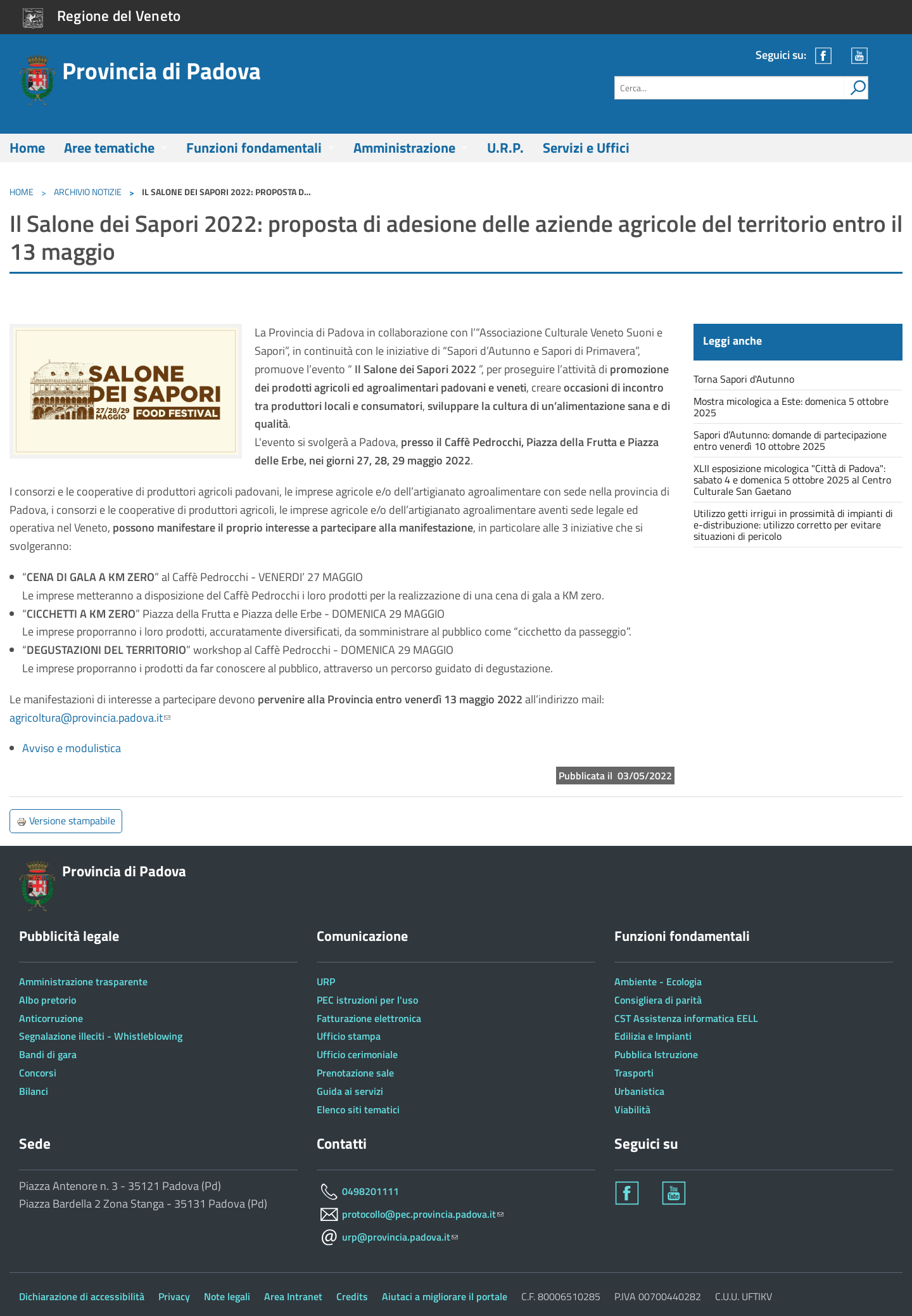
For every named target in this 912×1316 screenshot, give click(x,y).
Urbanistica (639, 1091)
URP (326, 981)
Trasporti (634, 1072)
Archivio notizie (88, 191)
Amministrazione (404, 147)
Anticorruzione (51, 1018)
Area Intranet (293, 1296)
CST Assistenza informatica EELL (686, 1018)
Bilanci (33, 1091)
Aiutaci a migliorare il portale (444, 1296)
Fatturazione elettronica (369, 1018)
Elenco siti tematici (358, 1109)
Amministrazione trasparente (83, 981)
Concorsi (37, 1072)
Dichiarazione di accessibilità (81, 1296)
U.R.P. (505, 147)
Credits (352, 1296)
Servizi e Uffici (586, 147)
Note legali (227, 1296)
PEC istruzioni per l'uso (367, 999)
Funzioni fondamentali (254, 147)
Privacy (174, 1296)
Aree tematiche (109, 147)
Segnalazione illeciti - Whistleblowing (100, 1036)
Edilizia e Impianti (653, 1036)
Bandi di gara (48, 1054)
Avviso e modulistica (71, 748)
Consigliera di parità (658, 999)
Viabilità (632, 1109)
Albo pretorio (47, 999)
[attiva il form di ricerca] (856, 87)
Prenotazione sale (355, 1072)
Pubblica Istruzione (656, 1054)
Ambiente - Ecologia (658, 981)
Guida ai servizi (350, 1091)
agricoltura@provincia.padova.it (90, 717)
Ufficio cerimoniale (357, 1054)
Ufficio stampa (349, 1036)
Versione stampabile (65, 820)
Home (27, 147)
